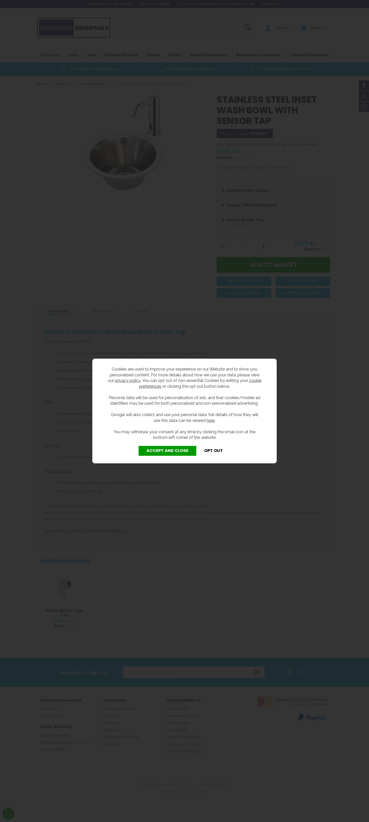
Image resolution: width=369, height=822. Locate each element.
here (211, 420)
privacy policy (128, 380)
